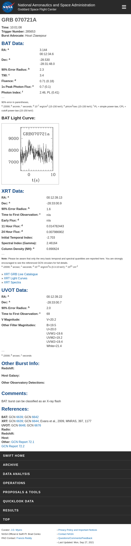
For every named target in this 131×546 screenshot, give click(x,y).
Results (11, 510)
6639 (19, 417)
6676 (37, 425)
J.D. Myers (16, 530)
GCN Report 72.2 (13, 446)
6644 (35, 421)
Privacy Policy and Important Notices (77, 530)
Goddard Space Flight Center (37, 9)
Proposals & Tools (22, 492)
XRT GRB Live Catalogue (21, 274)
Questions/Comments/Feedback (75, 538)
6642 (35, 417)
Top (6, 519)
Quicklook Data (18, 501)
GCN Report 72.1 (22, 442)
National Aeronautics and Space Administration (56, 5)
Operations (14, 483)
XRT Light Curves (15, 278)
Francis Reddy (24, 538)
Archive (10, 464)
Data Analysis (16, 474)
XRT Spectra (12, 282)
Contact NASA (66, 534)
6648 (22, 425)
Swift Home (14, 455)
